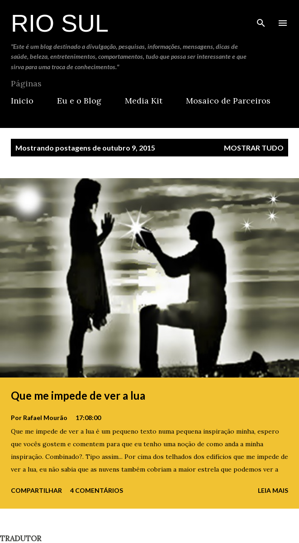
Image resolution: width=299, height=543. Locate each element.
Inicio (22, 100)
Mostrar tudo (254, 147)
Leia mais (273, 490)
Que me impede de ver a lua (78, 395)
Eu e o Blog (79, 100)
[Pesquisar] (261, 16)
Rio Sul (60, 23)
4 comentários (96, 490)
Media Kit (143, 100)
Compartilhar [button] (36, 490)
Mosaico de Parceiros (228, 100)
